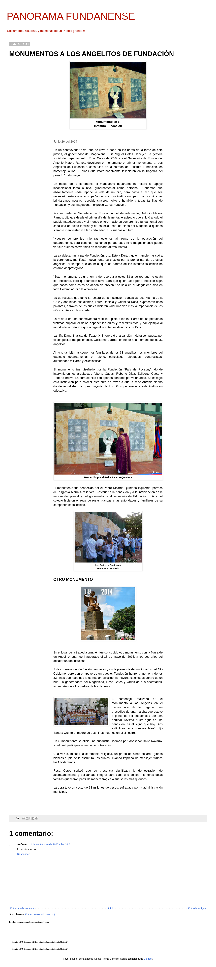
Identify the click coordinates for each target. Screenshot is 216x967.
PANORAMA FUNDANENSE (71, 16)
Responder (23, 854)
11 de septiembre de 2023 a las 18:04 (50, 844)
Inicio (111, 908)
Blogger (148, 958)
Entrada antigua (197, 908)
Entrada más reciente (22, 908)
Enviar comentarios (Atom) (40, 914)
